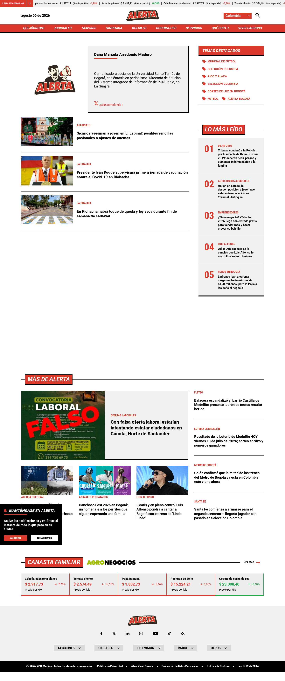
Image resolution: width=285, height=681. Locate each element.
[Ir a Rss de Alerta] (183, 635)
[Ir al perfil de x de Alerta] (113, 635)
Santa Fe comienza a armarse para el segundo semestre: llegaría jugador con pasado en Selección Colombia (227, 515)
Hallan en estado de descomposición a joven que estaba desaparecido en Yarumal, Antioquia (238, 192)
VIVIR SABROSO (249, 28)
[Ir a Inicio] (142, 16)
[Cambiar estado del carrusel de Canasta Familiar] (31, 3)
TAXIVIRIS (89, 28)
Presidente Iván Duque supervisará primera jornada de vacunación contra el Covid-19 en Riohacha (124, 175)
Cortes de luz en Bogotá (228, 93)
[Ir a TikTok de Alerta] (169, 635)
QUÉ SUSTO (219, 28)
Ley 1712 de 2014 (142, 675)
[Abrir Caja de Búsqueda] (257, 16)
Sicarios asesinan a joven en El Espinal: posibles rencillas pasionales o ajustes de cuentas (126, 136)
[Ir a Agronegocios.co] (110, 564)
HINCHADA (114, 28)
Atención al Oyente (153, 668)
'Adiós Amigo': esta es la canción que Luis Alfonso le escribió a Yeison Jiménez (237, 254)
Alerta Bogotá (241, 100)
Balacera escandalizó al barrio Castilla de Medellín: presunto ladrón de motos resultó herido (228, 406)
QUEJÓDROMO (34, 28)
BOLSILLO (139, 28)
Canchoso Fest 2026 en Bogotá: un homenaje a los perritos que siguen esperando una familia (104, 513)
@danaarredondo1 (109, 105)
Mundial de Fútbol (223, 62)
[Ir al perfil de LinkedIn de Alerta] (127, 635)
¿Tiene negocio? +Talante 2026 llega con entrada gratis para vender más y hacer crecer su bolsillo (236, 224)
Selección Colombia (224, 85)
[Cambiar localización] (237, 16)
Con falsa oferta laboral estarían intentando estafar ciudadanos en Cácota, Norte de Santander (146, 429)
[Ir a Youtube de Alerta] (155, 635)
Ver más (251, 564)
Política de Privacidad (118, 668)
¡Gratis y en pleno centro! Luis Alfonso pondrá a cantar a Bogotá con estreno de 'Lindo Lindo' (161, 513)
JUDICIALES (63, 28)
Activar (15, 537)
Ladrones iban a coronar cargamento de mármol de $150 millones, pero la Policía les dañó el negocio (236, 283)
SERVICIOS (192, 28)
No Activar (44, 538)
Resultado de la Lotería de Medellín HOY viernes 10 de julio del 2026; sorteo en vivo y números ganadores (227, 442)
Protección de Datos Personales (193, 668)
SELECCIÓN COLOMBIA (224, 70)
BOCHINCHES (165, 28)
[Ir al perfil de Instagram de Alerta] (141, 635)
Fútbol (213, 100)
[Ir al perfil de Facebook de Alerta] (101, 635)
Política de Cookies (234, 668)
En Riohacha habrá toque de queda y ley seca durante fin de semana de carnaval (128, 214)
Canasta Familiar (14, 3)
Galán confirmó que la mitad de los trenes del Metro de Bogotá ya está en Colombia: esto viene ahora (229, 478)
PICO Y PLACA (218, 77)
